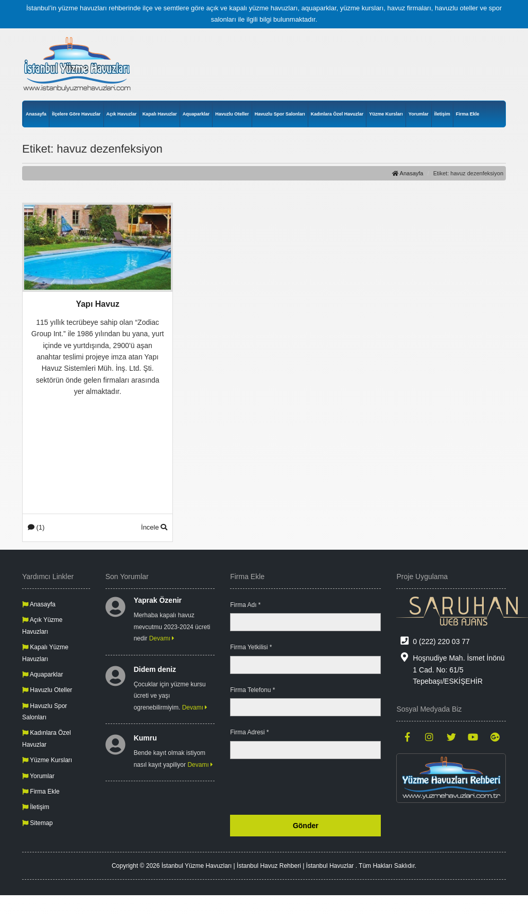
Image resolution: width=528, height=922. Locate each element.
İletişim (442, 114)
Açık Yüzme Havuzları (42, 625)
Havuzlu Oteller (232, 114)
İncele (154, 527)
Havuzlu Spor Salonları (280, 114)
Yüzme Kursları (386, 114)
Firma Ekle (468, 114)
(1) (36, 527)
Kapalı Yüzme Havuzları (45, 653)
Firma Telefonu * (252, 690)
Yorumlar (419, 114)
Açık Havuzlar (122, 114)
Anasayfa (36, 114)
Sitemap (37, 823)
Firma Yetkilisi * (251, 647)
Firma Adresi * (249, 732)
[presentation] (302, 787)
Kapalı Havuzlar (160, 114)
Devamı (162, 638)
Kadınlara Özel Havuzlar (337, 114)
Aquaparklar (196, 114)
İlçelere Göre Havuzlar (76, 114)
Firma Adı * (245, 604)
